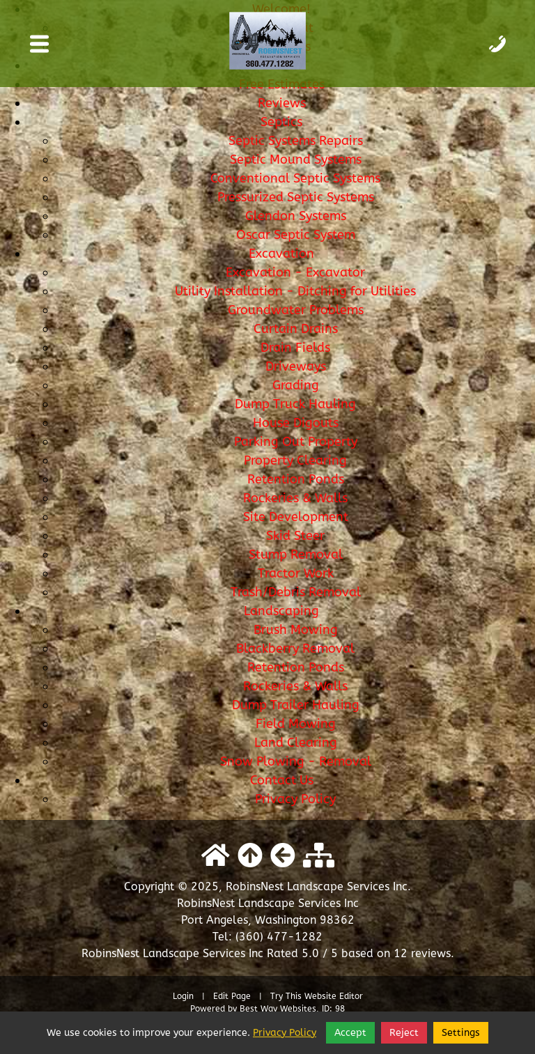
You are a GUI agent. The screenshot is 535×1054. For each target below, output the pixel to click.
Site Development (295, 517)
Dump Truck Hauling (295, 404)
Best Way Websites (278, 1009)
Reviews (282, 103)
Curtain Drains (296, 328)
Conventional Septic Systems (295, 178)
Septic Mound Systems (296, 159)
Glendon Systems (295, 216)
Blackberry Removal (295, 648)
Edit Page (233, 996)
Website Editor (333, 996)
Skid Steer (295, 535)
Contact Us (281, 780)
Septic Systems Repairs (295, 140)
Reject (404, 1033)
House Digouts (296, 423)
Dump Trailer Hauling (295, 705)
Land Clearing (295, 742)
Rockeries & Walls (295, 498)
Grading (295, 385)
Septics (281, 122)
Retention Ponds (295, 479)
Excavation (281, 253)
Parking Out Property (295, 441)
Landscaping (281, 611)
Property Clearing (295, 460)
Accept (350, 1033)
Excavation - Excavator (295, 272)
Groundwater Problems (296, 310)
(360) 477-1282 (279, 936)
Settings (461, 1033)
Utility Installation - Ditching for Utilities (295, 291)
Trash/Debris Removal (296, 592)
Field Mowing (296, 723)
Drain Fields (295, 347)
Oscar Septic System (295, 234)
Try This (286, 996)
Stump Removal (296, 554)
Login (183, 996)
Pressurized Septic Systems (295, 197)
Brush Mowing (296, 629)
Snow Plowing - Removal (295, 761)
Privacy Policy (295, 799)
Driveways (295, 366)
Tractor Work (296, 573)
